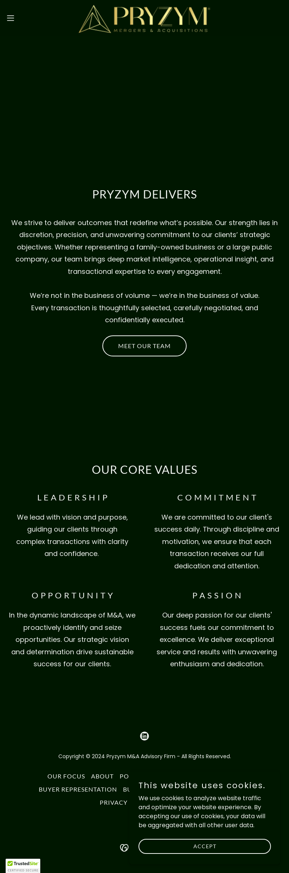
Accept (204, 846)
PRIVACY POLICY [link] (126, 802)
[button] (24, 18)
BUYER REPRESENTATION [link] (78, 789)
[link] (145, 18)
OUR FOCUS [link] (66, 776)
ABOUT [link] (102, 776)
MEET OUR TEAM (144, 345)
